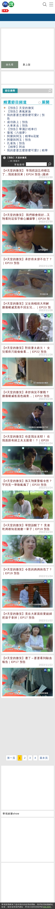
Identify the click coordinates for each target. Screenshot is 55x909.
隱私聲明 (47, 907)
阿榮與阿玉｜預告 (19, 139)
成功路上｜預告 (17, 122)
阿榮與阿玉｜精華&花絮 (23, 136)
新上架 (27, 64)
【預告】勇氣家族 (19, 111)
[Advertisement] (27, 726)
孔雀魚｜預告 (16, 143)
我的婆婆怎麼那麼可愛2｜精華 (27, 150)
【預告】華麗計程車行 (22, 129)
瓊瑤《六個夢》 (17, 132)
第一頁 (11, 757)
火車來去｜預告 (17, 125)
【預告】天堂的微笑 (20, 107)
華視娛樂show (11, 813)
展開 (45, 102)
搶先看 (10, 64)
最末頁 (44, 757)
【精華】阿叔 (16, 146)
